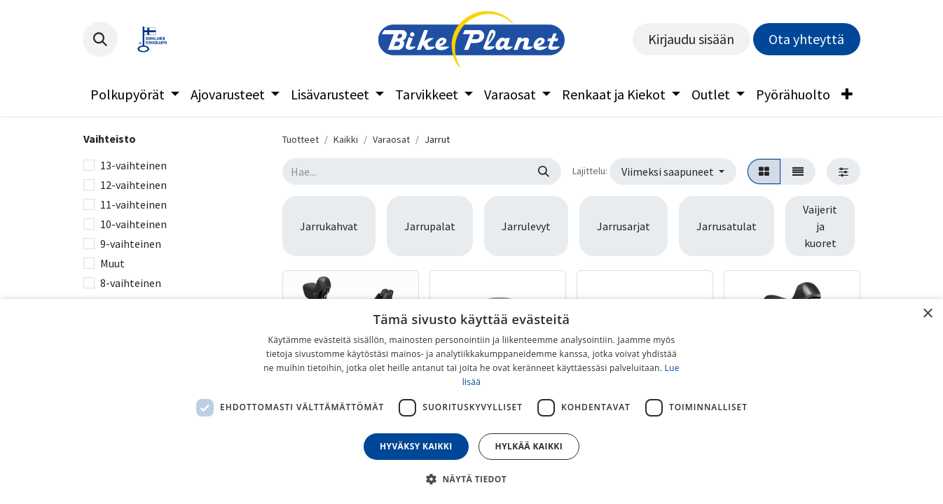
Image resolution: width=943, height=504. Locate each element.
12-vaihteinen (133, 185)
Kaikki (345, 139)
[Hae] (543, 171)
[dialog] (471, 401)
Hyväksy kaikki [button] (416, 446)
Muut (112, 263)
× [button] (927, 314)
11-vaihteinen (133, 204)
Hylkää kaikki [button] (529, 446)
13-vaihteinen (133, 165)
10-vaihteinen (133, 224)
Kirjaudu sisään (691, 39)
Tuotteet (300, 139)
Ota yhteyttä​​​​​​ (806, 39)
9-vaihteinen (130, 244)
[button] (100, 39)
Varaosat (391, 139)
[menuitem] (135, 94)
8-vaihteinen (130, 283)
